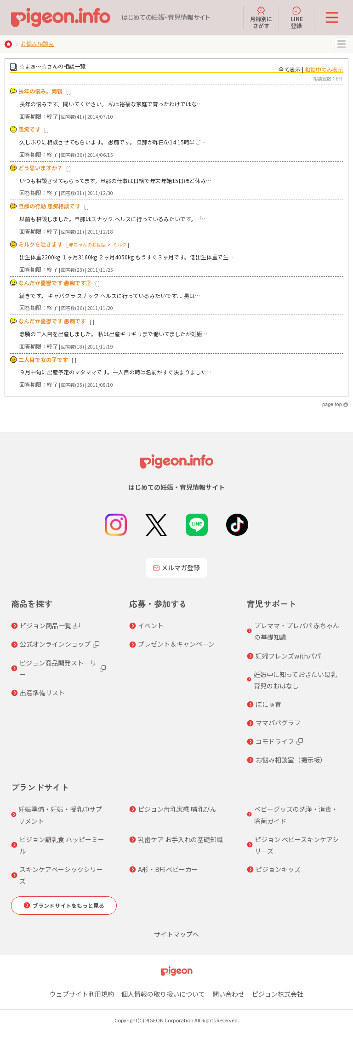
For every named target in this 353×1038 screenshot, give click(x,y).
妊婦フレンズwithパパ (288, 655)
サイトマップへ (176, 934)
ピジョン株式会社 (277, 993)
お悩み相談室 (37, 43)
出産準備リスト (42, 692)
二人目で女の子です (43, 359)
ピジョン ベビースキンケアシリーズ (297, 845)
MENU (341, 44)
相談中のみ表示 (324, 69)
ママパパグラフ (278, 722)
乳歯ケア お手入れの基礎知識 (180, 839)
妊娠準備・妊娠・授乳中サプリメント (60, 814)
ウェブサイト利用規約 (82, 993)
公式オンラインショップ (55, 643)
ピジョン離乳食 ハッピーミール (61, 845)
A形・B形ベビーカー (168, 869)
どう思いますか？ (40, 168)
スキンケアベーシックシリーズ (61, 875)
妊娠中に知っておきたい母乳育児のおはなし (295, 680)
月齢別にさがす (261, 17)
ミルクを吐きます (40, 244)
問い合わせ (228, 993)
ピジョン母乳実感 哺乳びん (177, 809)
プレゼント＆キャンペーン (176, 643)
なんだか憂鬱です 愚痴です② (54, 283)
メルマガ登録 (176, 567)
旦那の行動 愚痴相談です (49, 206)
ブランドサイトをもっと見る (68, 905)
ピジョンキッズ (278, 869)
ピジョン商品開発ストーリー (58, 668)
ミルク (119, 244)
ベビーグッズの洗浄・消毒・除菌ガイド (296, 814)
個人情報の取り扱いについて (163, 993)
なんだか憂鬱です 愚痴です (52, 321)
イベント (151, 625)
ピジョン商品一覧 (45, 625)
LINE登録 (296, 17)
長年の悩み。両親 (40, 91)
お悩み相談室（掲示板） (291, 759)
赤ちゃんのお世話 (87, 244)
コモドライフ (275, 741)
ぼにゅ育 (268, 704)
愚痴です (29, 129)
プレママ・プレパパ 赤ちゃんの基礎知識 (296, 631)
